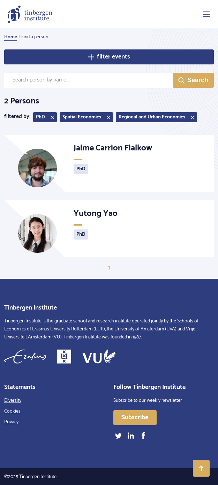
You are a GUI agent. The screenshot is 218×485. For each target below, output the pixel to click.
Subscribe (135, 417)
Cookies (12, 411)
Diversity (12, 401)
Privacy (11, 422)
